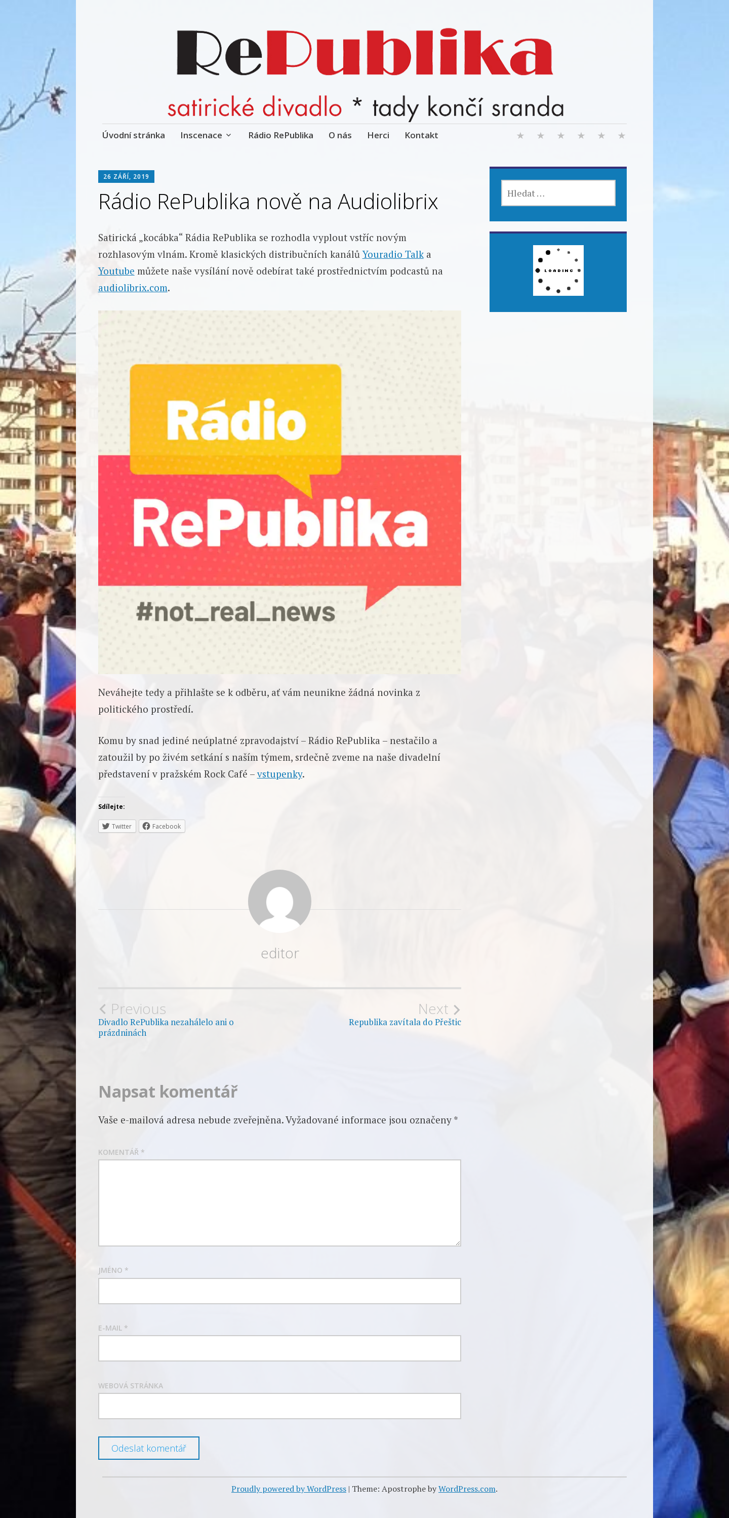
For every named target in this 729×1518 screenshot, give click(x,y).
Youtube (116, 270)
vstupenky (279, 773)
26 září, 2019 (126, 176)
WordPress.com (467, 1488)
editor (280, 952)
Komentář (121, 1152)
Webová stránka (130, 1385)
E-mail (113, 1328)
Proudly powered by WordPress (288, 1488)
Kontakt (421, 135)
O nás (340, 135)
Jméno (113, 1270)
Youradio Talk (393, 254)
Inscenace (201, 135)
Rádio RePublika (280, 135)
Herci (378, 135)
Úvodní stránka (133, 135)
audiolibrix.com (133, 287)
